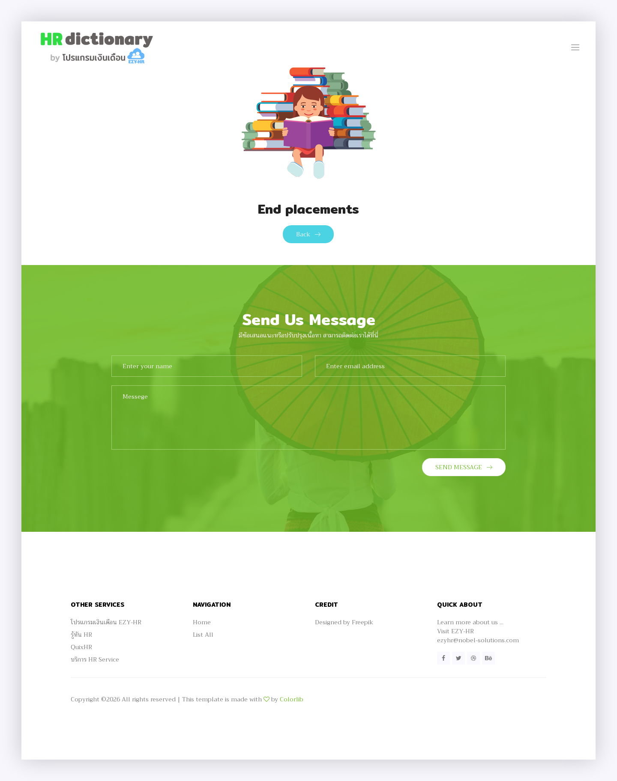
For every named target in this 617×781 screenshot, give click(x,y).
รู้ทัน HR (81, 634)
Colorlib (291, 699)
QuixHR (81, 647)
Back (308, 234)
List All (203, 634)
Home (202, 622)
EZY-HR (462, 631)
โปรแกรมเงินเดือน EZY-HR (106, 622)
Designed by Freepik (344, 622)
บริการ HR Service (95, 659)
